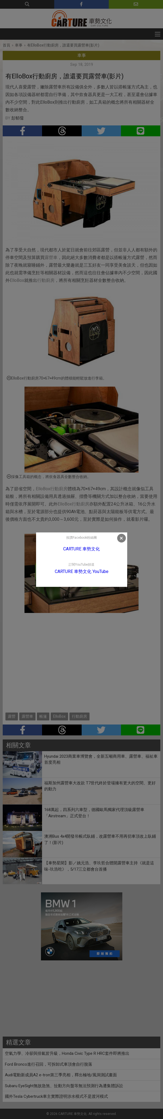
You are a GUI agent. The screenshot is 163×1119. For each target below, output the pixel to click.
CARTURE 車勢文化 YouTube (81, 571)
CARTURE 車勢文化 (81, 548)
